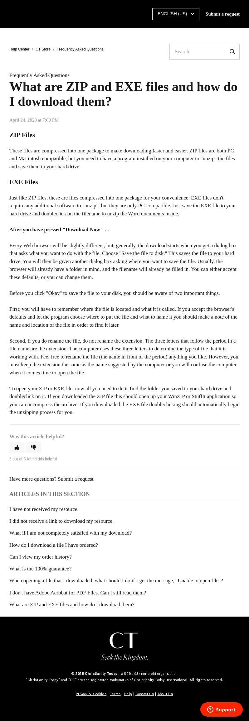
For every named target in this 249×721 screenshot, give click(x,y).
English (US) (173, 13)
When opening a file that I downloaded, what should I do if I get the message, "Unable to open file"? (116, 581)
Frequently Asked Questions (80, 49)
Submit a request (223, 14)
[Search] (204, 52)
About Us (165, 694)
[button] (17, 447)
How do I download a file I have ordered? (53, 545)
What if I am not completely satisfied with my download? (70, 533)
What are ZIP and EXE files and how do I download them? (71, 605)
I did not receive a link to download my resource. (61, 521)
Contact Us (144, 694)
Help (128, 694)
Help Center (19, 49)
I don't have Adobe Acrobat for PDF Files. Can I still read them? (77, 593)
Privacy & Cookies (91, 694)
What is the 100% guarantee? (40, 569)
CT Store (43, 49)
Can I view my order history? (40, 557)
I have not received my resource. (44, 509)
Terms (115, 694)
